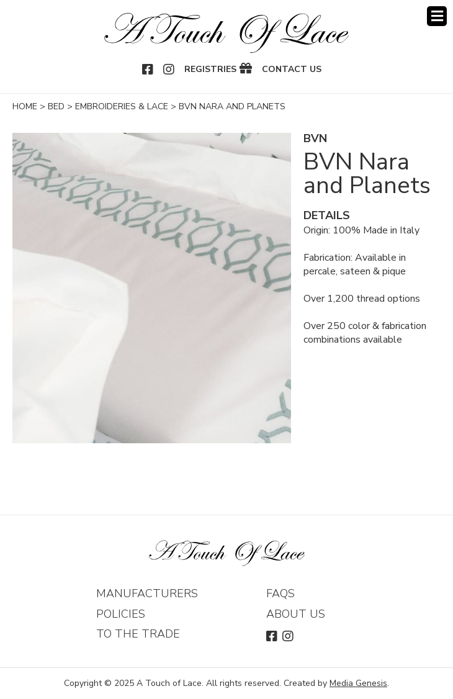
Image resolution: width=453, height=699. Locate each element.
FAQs (280, 593)
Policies (120, 614)
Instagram (169, 69)
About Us (295, 614)
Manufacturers (147, 593)
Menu (437, 16)
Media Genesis (358, 683)
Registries (210, 69)
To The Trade (138, 633)
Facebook (148, 69)
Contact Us (291, 69)
